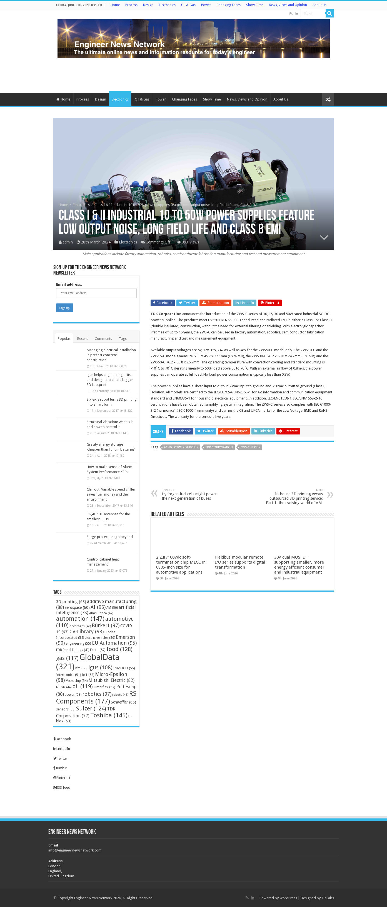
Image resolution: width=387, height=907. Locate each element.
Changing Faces (228, 5)
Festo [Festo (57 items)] (98, 650)
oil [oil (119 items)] (83, 686)
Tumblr (60, 768)
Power (206, 5)
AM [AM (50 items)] (112, 608)
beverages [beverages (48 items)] (80, 626)
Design (148, 5)
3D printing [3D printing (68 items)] (71, 601)
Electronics (167, 5)
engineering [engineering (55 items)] (78, 643)
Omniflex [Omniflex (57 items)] (104, 687)
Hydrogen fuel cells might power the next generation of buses (190, 494)
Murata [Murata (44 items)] (64, 687)
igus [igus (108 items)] (100, 667)
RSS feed (61, 787)
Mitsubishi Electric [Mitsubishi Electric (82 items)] (111, 680)
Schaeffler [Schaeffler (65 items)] (123, 702)
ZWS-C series (250, 447)
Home (115, 5)
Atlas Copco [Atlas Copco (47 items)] (101, 613)
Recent (82, 338)
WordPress (288, 898)
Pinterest (61, 778)
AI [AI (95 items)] (98, 607)
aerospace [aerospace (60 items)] (77, 607)
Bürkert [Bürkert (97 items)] (105, 625)
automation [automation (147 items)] (80, 618)
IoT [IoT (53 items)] (88, 675)
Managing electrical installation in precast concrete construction (111, 355)
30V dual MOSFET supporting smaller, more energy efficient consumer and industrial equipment (299, 565)
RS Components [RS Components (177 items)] (96, 697)
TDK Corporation (166, 314)
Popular (64, 338)
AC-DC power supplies (181, 447)
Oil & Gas (188, 5)
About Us (319, 5)
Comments (103, 338)
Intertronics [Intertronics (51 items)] (68, 675)
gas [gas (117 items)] (67, 658)
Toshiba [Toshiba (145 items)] (109, 715)
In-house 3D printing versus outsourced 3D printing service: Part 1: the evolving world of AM (294, 496)
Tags (123, 338)
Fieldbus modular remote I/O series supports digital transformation (240, 562)
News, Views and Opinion (288, 5)
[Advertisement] (194, 74)
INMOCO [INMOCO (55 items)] (124, 668)
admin (68, 242)
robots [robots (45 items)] (120, 695)
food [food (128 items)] (119, 649)
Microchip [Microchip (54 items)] (77, 681)
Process (131, 5)
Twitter (60, 758)
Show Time (254, 5)
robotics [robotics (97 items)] (96, 694)
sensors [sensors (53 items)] (65, 709)
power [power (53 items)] (73, 694)
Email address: (69, 284)
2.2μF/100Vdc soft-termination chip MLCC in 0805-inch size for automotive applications (181, 565)
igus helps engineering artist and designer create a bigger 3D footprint (110, 380)
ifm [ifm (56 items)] (81, 668)
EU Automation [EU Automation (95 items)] (114, 643)
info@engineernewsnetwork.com (74, 850)
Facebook (62, 739)
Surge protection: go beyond (110, 537)
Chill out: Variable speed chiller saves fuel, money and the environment (111, 494)
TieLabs (327, 898)
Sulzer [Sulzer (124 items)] (91, 708)
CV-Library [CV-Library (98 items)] (86, 631)
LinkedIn (61, 749)
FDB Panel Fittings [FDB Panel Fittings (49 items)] (72, 650)
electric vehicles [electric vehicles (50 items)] (100, 638)
